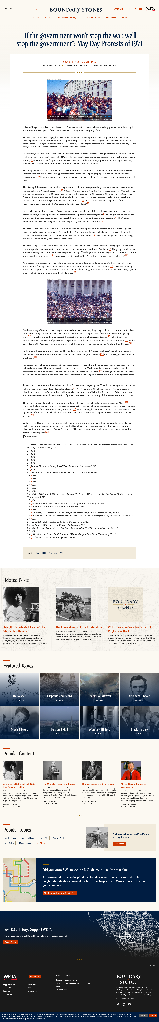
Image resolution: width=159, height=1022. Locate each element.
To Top (153, 968)
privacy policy (40, 1019)
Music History (19, 729)
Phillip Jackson (13, 806)
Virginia (111, 18)
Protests (53, 553)
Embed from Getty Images (54, 79)
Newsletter (32, 987)
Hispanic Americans (59, 696)
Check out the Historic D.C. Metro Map (63, 894)
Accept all (153, 1015)
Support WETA (9, 987)
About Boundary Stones (125, 1001)
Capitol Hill (41, 553)
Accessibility (32, 993)
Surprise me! (121, 844)
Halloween (19, 696)
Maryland (93, 18)
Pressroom (7, 993)
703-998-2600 (61, 992)
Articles (34, 18)
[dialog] (79, 1017)
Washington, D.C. (69, 18)
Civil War (44, 838)
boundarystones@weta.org (66, 982)
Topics (126, 18)
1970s (61, 553)
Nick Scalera (129, 806)
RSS (29, 990)
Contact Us (7, 996)
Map (58, 989)
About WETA (8, 990)
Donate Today (12, 944)
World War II (58, 838)
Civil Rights (9, 843)
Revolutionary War (99, 696)
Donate (119, 9)
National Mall (59, 729)
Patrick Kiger (51, 803)
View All (38, 843)
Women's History (99, 729)
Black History (139, 729)
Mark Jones (89, 803)
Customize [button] (143, 1015)
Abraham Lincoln (139, 696)
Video (49, 18)
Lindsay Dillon (53, 65)
